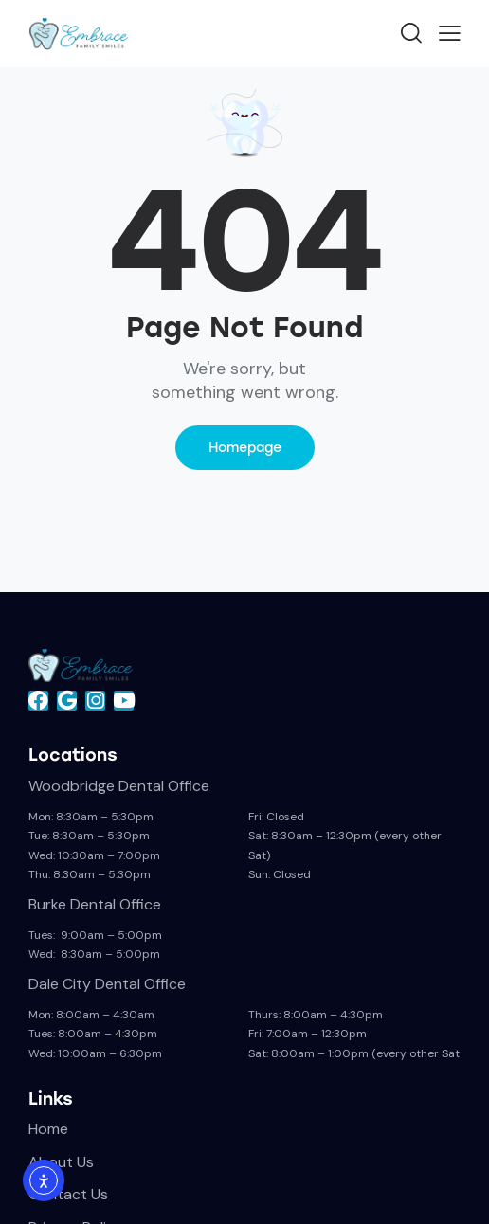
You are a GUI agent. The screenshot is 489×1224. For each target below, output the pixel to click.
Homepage (244, 448)
